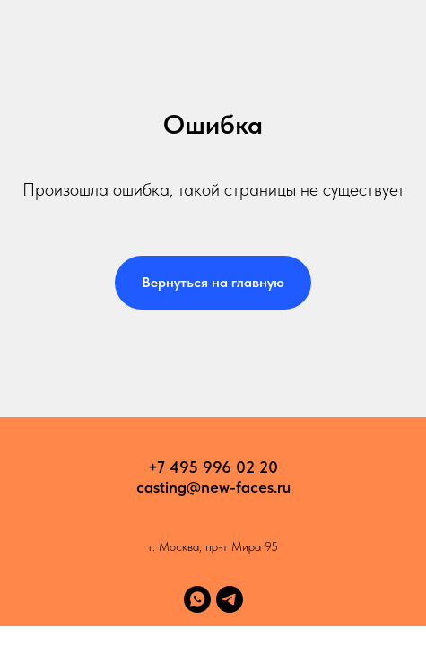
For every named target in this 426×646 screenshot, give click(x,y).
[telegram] (229, 599)
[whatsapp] (197, 599)
